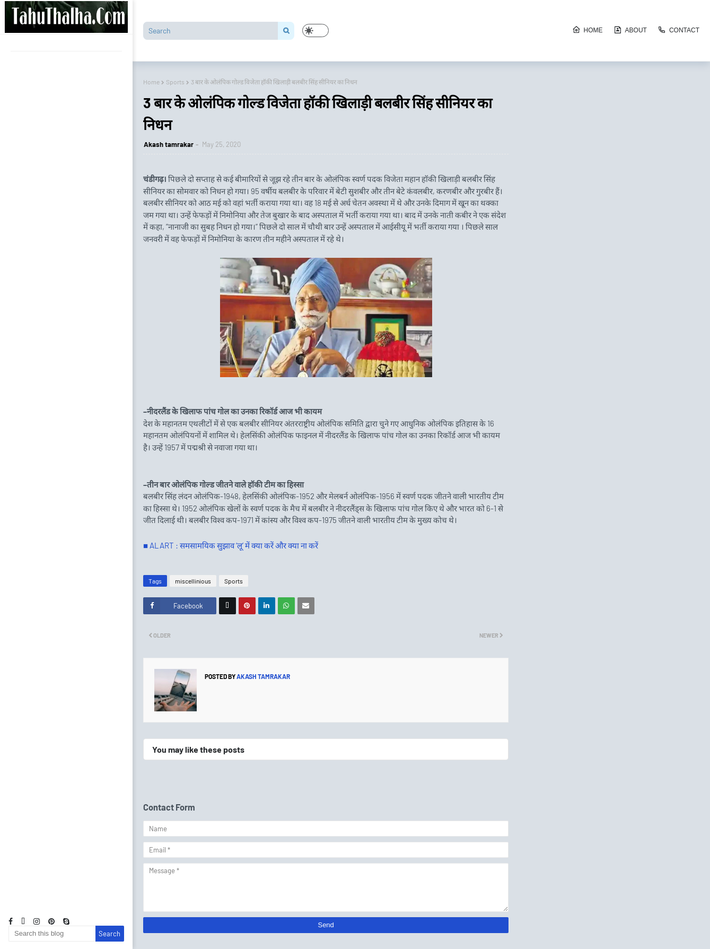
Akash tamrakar (169, 144)
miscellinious (193, 581)
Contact (678, 29)
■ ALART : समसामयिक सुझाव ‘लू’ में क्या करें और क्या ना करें (230, 545)
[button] (315, 30)
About (630, 29)
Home (587, 29)
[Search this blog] (51, 934)
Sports (175, 81)
